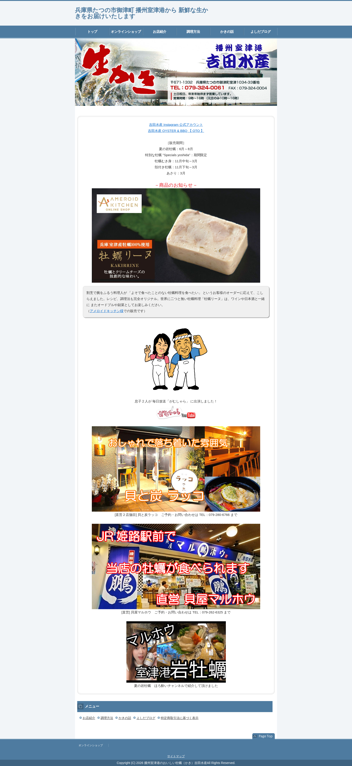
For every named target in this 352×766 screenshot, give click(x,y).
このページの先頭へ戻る (263, 736)
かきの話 (227, 31)
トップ (92, 31)
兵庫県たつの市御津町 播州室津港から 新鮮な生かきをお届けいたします (141, 13)
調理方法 (193, 31)
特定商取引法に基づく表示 (179, 718)
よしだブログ (261, 31)
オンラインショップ (126, 31)
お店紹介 (159, 31)
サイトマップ (176, 756)
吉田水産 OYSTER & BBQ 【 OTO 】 (176, 131)
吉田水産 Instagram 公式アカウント (176, 125)
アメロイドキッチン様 (106, 311)
